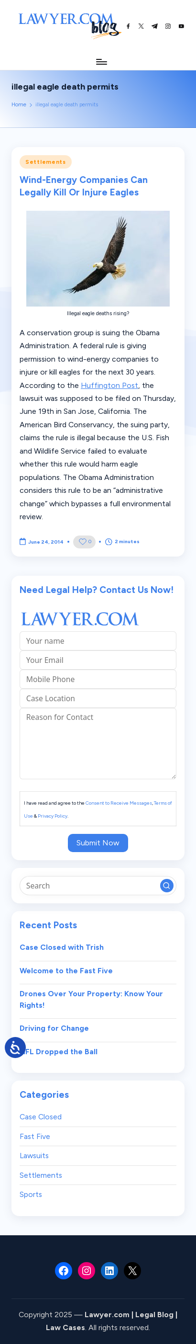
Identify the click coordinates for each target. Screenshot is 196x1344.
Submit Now (98, 842)
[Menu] (101, 61)
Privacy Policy (52, 816)
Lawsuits (34, 1155)
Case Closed (41, 1116)
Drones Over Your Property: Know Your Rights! (91, 999)
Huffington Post (109, 385)
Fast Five (35, 1136)
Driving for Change (54, 1028)
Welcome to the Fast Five (66, 970)
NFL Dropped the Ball (59, 1051)
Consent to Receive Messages (119, 803)
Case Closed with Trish (62, 947)
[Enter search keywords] (98, 885)
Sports (31, 1194)
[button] (167, 885)
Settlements (45, 162)
